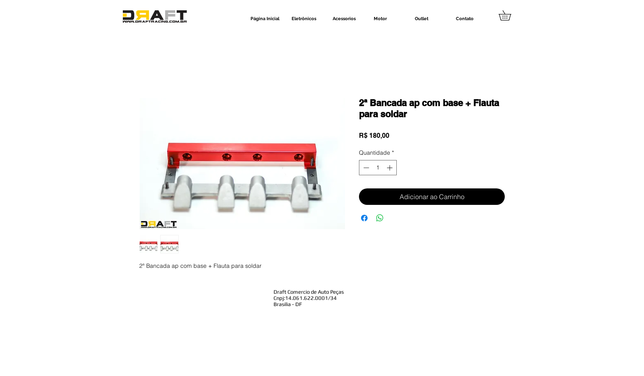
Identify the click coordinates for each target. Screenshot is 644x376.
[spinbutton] (377, 167)
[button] (510, 15)
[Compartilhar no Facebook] (364, 218)
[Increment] (390, 167)
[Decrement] (365, 167)
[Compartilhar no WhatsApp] (380, 218)
